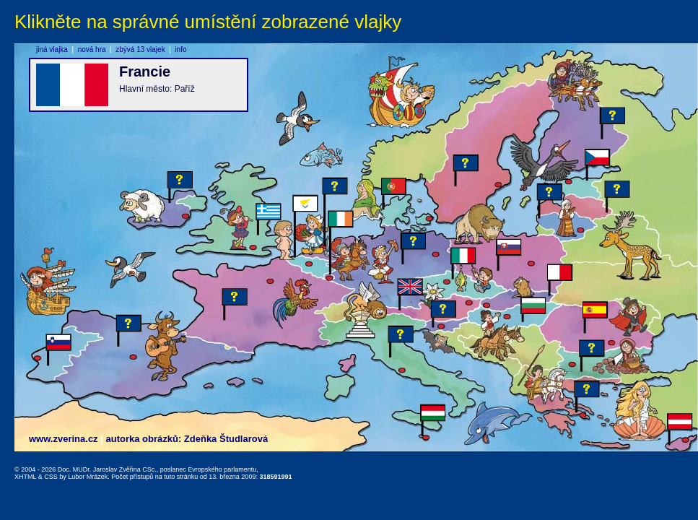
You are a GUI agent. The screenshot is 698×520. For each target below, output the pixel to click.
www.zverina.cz (63, 438)
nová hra (92, 49)
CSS (51, 476)
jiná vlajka (52, 49)
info (180, 49)
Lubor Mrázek (88, 476)
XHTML (25, 476)
